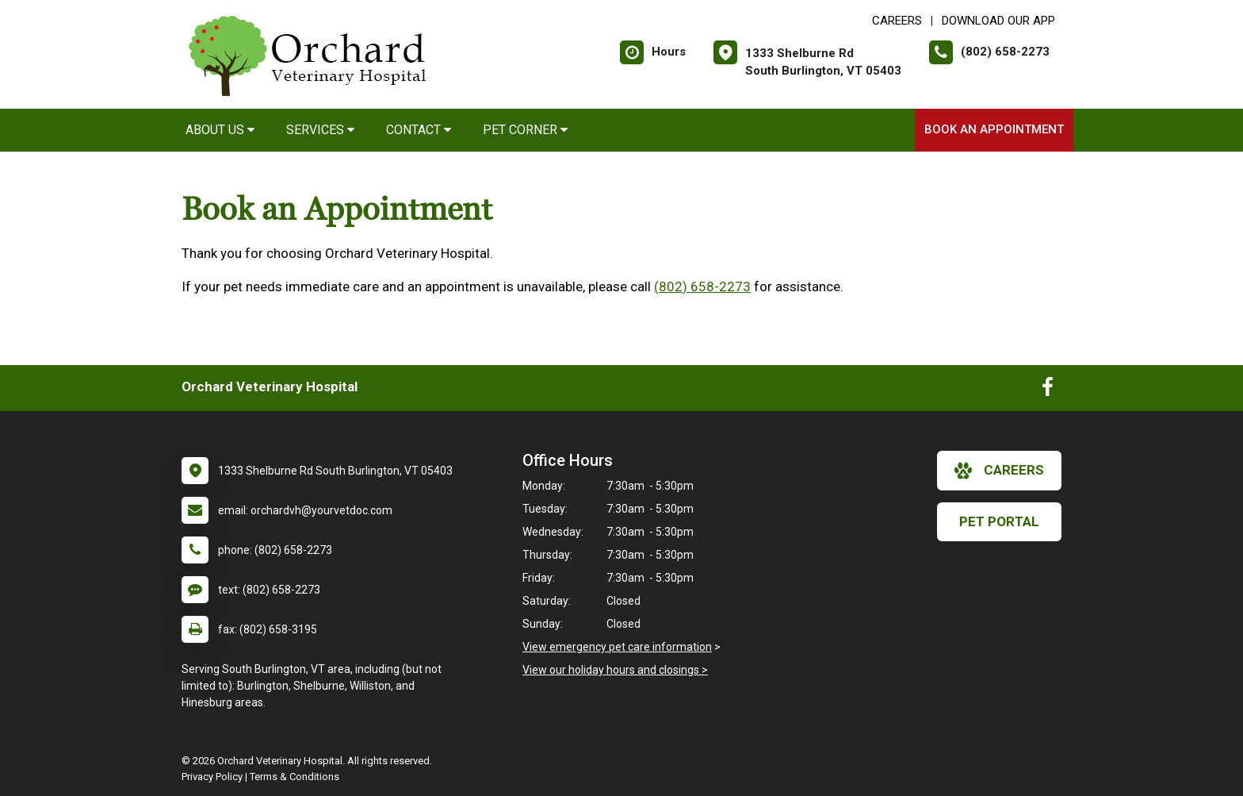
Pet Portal (999, 521)
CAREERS (897, 20)
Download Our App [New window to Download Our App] (998, 20)
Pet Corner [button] (525, 129)
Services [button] (320, 129)
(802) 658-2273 (702, 286)
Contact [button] (418, 129)
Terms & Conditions (294, 777)
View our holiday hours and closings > (615, 669)
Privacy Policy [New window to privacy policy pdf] (212, 777)
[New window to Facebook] (1047, 390)
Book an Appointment (994, 129)
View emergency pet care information (617, 646)
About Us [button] (219, 129)
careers (999, 470)
